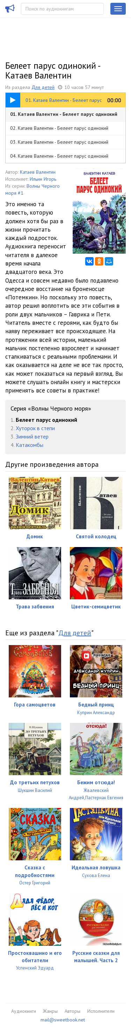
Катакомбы (29, 444)
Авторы (72, 1011)
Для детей (42, 87)
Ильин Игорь (43, 179)
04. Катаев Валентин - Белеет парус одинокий (59, 156)
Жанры (50, 1011)
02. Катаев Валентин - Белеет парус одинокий (59, 128)
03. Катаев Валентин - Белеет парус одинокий (59, 142)
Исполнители (101, 1011)
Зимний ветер (32, 436)
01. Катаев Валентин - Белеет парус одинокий (63, 114)
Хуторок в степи (35, 428)
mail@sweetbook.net (63, 1020)
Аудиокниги (23, 1011)
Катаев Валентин (38, 172)
